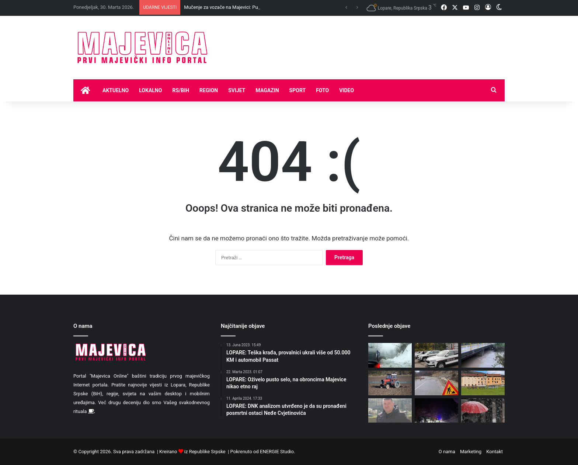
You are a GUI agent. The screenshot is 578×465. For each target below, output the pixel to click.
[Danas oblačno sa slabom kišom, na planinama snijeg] (483, 355)
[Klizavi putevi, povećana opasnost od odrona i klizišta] (436, 383)
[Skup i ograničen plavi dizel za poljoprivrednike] (390, 383)
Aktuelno (115, 90)
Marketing (470, 451)
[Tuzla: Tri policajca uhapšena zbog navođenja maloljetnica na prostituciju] (436, 355)
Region (208, 90)
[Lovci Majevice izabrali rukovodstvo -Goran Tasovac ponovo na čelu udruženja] (390, 410)
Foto (322, 90)
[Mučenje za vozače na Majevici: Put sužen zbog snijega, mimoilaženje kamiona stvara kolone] (390, 355)
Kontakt (494, 451)
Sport (297, 90)
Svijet (236, 90)
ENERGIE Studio (277, 451)
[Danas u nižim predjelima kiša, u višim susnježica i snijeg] (483, 410)
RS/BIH (180, 90)
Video (346, 90)
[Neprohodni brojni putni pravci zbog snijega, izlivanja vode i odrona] (436, 410)
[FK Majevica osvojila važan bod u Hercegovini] (483, 383)
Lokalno (150, 90)
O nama (447, 451)
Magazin (267, 90)
